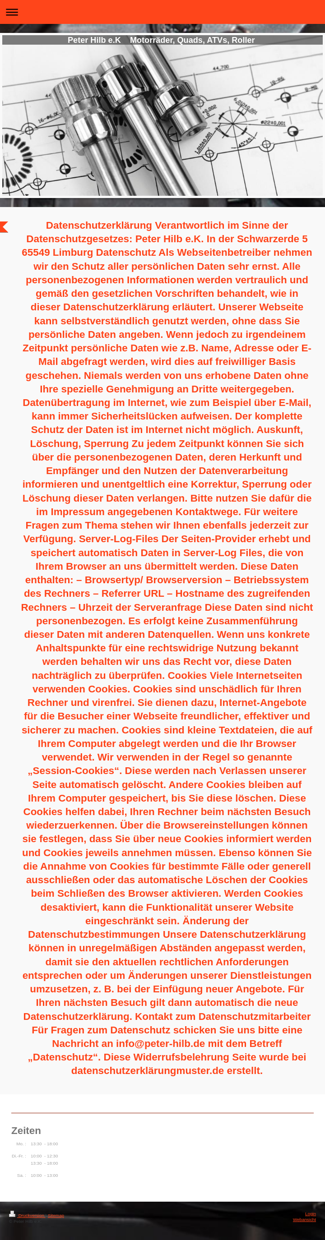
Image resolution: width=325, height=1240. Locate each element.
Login (310, 1213)
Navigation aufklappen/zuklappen (162, 12)
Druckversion (27, 1215)
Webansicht (304, 1219)
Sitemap (56, 1215)
